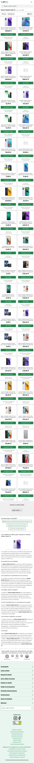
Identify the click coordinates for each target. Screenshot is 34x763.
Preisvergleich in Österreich (17, 753)
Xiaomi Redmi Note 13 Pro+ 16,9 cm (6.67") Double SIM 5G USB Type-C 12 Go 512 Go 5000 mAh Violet (8, 28)
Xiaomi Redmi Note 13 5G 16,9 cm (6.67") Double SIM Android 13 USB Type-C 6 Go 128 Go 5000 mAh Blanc (8, 392)
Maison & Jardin (6, 683)
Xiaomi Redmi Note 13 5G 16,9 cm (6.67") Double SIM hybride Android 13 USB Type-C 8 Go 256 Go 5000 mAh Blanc (25, 392)
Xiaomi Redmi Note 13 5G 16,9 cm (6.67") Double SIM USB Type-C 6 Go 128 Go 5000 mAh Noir (8, 441)
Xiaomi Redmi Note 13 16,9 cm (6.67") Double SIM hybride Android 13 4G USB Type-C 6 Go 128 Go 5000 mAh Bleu (25, 28)
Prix (4, 14)
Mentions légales (17, 729)
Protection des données (17, 731)
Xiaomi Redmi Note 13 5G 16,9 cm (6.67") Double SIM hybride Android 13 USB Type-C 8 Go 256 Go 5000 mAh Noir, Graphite (8, 52)
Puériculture (5, 695)
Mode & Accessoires (8, 687)
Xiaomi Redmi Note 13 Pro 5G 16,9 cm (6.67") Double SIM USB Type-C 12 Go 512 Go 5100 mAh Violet (25, 198)
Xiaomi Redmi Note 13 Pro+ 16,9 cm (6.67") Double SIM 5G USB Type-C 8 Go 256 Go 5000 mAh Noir (8, 368)
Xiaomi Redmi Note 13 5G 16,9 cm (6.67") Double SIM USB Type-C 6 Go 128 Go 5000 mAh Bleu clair (25, 417)
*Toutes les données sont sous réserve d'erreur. (17, 759)
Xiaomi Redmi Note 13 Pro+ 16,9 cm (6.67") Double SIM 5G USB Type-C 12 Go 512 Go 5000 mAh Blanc (8, 77)
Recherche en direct (17, 733)
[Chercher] (2, 6)
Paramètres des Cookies (17, 744)
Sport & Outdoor (6, 699)
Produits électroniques (9, 691)
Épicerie (3, 703)
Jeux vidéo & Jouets (8, 679)
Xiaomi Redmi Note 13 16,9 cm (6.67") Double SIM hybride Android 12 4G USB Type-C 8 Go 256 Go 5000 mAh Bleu (25, 125)
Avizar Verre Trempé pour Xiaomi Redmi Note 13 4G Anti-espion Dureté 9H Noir (25, 441)
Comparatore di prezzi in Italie (17, 748)
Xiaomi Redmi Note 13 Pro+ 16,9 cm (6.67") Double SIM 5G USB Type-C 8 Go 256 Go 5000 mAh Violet (25, 344)
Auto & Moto (5, 670)
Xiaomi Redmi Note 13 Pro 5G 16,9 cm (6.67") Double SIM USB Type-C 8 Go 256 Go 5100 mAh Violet (8, 149)
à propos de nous (17, 738)
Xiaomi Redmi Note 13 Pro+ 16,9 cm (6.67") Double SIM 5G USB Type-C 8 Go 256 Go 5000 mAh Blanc (8, 417)
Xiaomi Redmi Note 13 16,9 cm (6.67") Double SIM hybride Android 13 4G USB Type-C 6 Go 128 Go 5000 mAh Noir (8, 489)
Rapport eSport (17, 742)
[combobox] (18, 6)
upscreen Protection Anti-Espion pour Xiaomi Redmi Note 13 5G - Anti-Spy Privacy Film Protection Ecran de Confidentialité (8, 101)
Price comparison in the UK (17, 757)
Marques (11, 14)
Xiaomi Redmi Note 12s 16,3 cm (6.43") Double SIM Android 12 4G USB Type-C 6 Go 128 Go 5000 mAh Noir (25, 489)
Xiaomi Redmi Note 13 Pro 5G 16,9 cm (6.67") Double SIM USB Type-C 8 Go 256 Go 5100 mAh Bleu (25, 149)
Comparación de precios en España (17, 751)
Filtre (29, 14)
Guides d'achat (17, 740)
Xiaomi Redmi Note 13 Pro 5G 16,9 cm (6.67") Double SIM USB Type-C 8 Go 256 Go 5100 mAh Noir (25, 465)
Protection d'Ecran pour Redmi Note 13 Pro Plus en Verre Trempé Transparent (8, 222)
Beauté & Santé (6, 674)
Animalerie (4, 666)
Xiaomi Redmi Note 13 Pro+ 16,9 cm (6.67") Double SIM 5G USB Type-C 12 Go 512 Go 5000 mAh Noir (25, 271)
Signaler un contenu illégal (17, 504)
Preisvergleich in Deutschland (17, 755)
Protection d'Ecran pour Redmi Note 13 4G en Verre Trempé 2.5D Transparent (25, 174)
